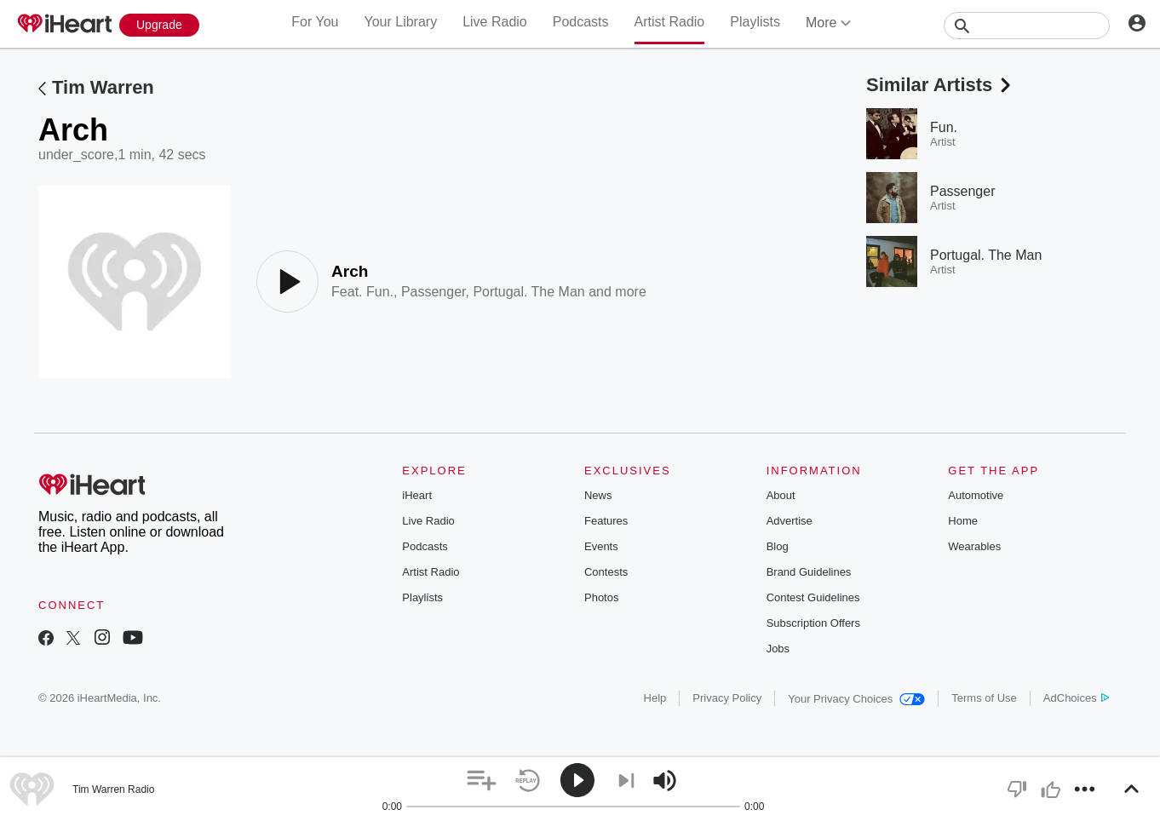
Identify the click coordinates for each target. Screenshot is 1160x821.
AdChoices (1076, 698)
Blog (778, 546)
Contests (606, 572)
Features (606, 520)
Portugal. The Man (528, 291)
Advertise (790, 520)
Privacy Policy (726, 698)
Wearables (974, 546)
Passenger (433, 291)
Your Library (400, 21)
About (781, 495)
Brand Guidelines (809, 572)
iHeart (417, 495)
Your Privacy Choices (856, 698)
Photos (601, 597)
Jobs (778, 648)
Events (601, 546)
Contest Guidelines (813, 597)
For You (314, 21)
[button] (482, 780)
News (598, 495)
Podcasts (581, 21)
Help (655, 698)
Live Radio (494, 21)
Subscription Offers (813, 623)
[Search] (1027, 25)
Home (963, 520)
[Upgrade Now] (159, 25)
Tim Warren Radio (113, 789)
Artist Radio (670, 21)
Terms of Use (984, 698)
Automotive (975, 495)
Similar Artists (940, 84)
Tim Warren (103, 87)
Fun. (379, 291)
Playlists (755, 21)
